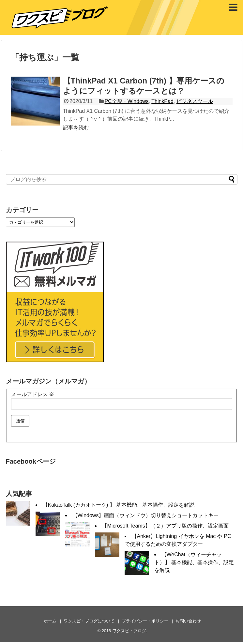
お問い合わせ (188, 621)
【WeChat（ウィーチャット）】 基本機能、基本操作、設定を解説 (194, 562)
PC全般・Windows (126, 101)
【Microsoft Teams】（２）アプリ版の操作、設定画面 (165, 526)
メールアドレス (32, 394)
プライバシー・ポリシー (145, 621)
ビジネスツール (194, 101)
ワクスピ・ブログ (129, 630)
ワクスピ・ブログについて (89, 621)
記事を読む (76, 127)
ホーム (50, 621)
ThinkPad (162, 101)
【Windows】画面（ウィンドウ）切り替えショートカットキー (145, 515)
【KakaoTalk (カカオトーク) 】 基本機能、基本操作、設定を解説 (119, 505)
